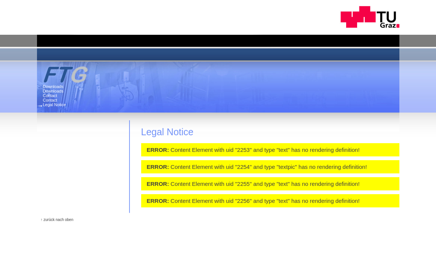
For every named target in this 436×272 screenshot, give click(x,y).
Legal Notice (54, 104)
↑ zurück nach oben (57, 220)
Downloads (53, 86)
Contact (50, 95)
